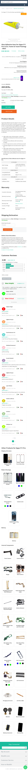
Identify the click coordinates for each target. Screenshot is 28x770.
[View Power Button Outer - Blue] (5, 665)
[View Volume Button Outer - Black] (10, 506)
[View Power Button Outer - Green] (10, 665)
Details (9, 97)
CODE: (2, 100)
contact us (20, 246)
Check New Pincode (5, 223)
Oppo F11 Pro (9, 8)
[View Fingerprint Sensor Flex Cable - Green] (9, 685)
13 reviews (13, 51)
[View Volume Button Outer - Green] (5, 506)
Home (3, 8)
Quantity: (3, 102)
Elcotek (20, 769)
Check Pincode (7, 229)
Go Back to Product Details (7, 250)
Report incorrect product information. (9, 95)
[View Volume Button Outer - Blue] (8, 506)
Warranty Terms (19, 203)
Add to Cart (9, 111)
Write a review (21, 51)
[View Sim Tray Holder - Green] (20, 663)
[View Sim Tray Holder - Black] (23, 663)
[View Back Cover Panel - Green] (21, 486)
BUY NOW (8, 107)
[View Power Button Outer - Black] (8, 665)
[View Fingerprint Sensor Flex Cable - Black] (6, 685)
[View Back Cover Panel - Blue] (19, 486)
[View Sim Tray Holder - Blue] (17, 663)
